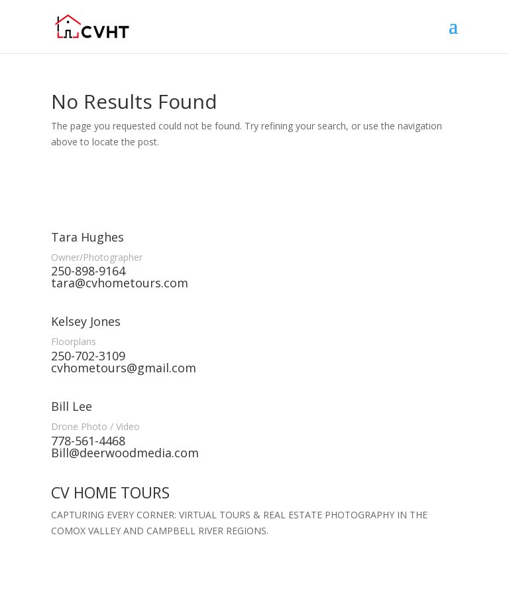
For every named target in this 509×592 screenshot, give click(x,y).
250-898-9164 (88, 271)
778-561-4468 (88, 441)
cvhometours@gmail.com (123, 368)
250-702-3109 (88, 356)
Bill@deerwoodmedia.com (125, 453)
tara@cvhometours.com (119, 283)
